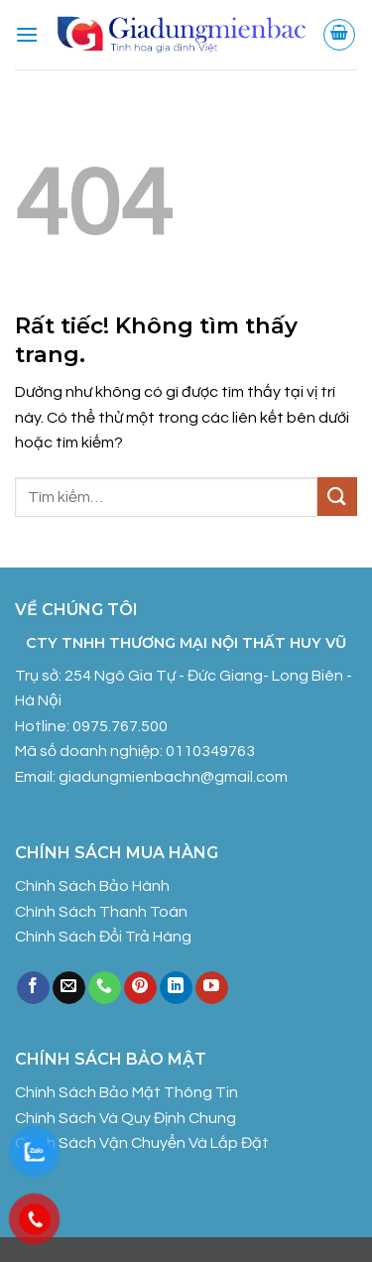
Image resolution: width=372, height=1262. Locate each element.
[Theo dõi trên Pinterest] (140, 988)
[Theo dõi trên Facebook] (33, 988)
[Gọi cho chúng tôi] (104, 988)
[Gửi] (337, 496)
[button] (27, 34)
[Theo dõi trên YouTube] (211, 988)
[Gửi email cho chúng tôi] (69, 988)
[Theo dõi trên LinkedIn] (176, 988)
